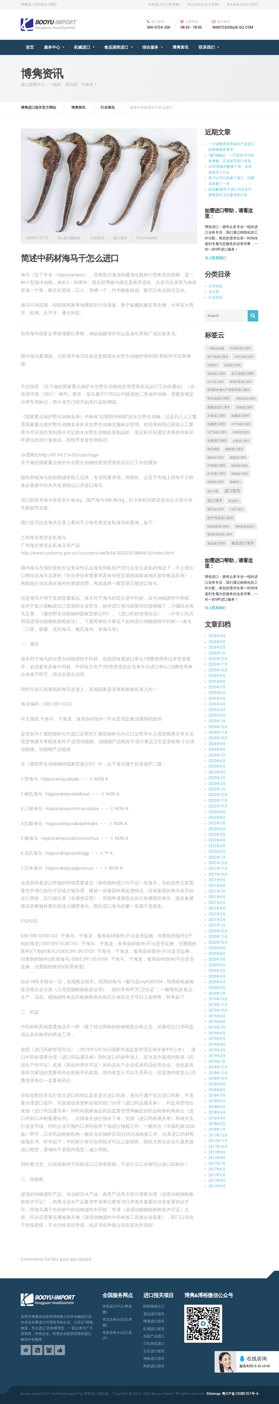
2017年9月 (217, 1152)
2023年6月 (217, 761)
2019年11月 (218, 1005)
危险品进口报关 (245, 398)
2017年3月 (217, 1186)
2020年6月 (217, 965)
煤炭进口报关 (215, 457)
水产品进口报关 (241, 424)
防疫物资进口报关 (218, 526)
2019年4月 (217, 1044)
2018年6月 (217, 1101)
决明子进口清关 (244, 356)
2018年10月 (218, 1078)
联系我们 (207, 47)
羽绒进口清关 (239, 474)
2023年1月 (217, 789)
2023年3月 (217, 778)
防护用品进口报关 (220, 518)
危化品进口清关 (218, 398)
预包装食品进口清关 (219, 534)
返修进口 (235, 482)
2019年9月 (217, 1016)
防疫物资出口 (154, 1306)
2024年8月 (217, 749)
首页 (30, 47)
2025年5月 (217, 698)
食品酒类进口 (116, 47)
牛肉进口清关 (216, 465)
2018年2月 (217, 1124)
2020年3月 (217, 982)
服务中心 (52, 47)
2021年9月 (217, 880)
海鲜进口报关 (154, 1358)
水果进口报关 (240, 432)
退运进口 (233, 501)
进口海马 (120, 238)
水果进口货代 (241, 441)
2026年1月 (217, 653)
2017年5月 (217, 1175)
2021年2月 (217, 920)
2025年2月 (217, 715)
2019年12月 (218, 999)
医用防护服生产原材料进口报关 (228, 390)
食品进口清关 (242, 543)
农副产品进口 (154, 1336)
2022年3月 (217, 846)
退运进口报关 (154, 1314)
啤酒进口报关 (154, 1321)
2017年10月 (218, 1147)
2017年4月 (217, 1181)
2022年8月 (217, 817)
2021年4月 (217, 908)
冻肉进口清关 (216, 373)
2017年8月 (217, 1158)
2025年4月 (217, 704)
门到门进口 (237, 509)
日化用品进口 (154, 1343)
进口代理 (212, 491)
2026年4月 (217, 636)
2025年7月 (217, 687)
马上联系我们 (215, 258)
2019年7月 (217, 1027)
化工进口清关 (215, 382)
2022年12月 (218, 795)
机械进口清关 (216, 424)
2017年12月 (218, 1135)
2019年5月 (217, 1039)
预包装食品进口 (245, 526)
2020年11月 (218, 937)
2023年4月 (217, 772)
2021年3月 (217, 914)
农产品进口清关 (217, 356)
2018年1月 (217, 1129)
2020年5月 (217, 971)
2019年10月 (218, 1010)
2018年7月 (217, 1095)
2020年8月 (217, 954)
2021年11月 (218, 868)
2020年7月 (217, 959)
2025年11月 (218, 664)
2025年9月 (217, 676)
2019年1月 (217, 1061)
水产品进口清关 (217, 432)
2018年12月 (218, 1067)
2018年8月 (217, 1090)
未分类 (213, 292)
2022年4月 (217, 840)
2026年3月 (217, 642)
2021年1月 (217, 925)
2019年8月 (217, 1022)
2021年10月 (218, 874)
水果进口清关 (217, 441)
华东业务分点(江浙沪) (242, 4)
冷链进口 (212, 365)
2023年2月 (217, 784)
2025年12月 (218, 659)
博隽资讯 (180, 47)
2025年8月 (217, 681)
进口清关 (214, 500)
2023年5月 (217, 766)
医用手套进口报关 (241, 382)
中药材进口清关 (240, 348)
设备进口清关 (215, 482)
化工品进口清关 (242, 373)
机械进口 (82, 47)
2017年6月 (217, 1169)
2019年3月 (217, 1050)
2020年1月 (217, 993)
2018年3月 (217, 1118)
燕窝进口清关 (238, 457)
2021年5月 (217, 903)
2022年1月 (217, 857)
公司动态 (215, 286)
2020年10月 (218, 942)
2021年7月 (217, 891)
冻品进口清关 (232, 365)
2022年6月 (217, 829)
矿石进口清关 (216, 474)
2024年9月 (217, 744)
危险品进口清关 (218, 407)
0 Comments (146, 238)
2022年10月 (218, 806)
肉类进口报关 (154, 1366)
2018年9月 (217, 1084)
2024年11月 (218, 732)
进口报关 (232, 490)
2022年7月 (217, 823)
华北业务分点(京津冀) (203, 4)
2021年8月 (217, 886)
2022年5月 (217, 834)
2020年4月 (217, 976)
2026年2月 (217, 647)
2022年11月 (218, 801)
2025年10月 (218, 670)
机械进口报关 (240, 416)
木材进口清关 (216, 416)
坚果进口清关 (244, 407)
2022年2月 (217, 851)
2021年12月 (218, 863)
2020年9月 (217, 948)
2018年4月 (217, 1112)
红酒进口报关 (154, 1329)
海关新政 (213, 449)
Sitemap (213, 1394)
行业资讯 (97, 238)
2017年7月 (217, 1164)
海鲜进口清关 (234, 449)
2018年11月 (218, 1073)
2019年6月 (217, 1033)
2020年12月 (218, 931)
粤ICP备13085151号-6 (240, 1394)
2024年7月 (217, 755)
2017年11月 (218, 1141)
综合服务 (150, 47)
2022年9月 (217, 812)
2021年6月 (217, 897)
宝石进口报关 (154, 1351)
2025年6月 (217, 693)
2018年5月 (217, 1107)
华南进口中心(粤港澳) (164, 4)
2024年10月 (218, 738)
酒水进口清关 (215, 509)
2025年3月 (217, 710)
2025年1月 (217, 721)
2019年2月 (217, 1056)
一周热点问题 (215, 348)
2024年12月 (218, 727)
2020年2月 (217, 988)
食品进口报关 (216, 543)
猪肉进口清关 (239, 465)
